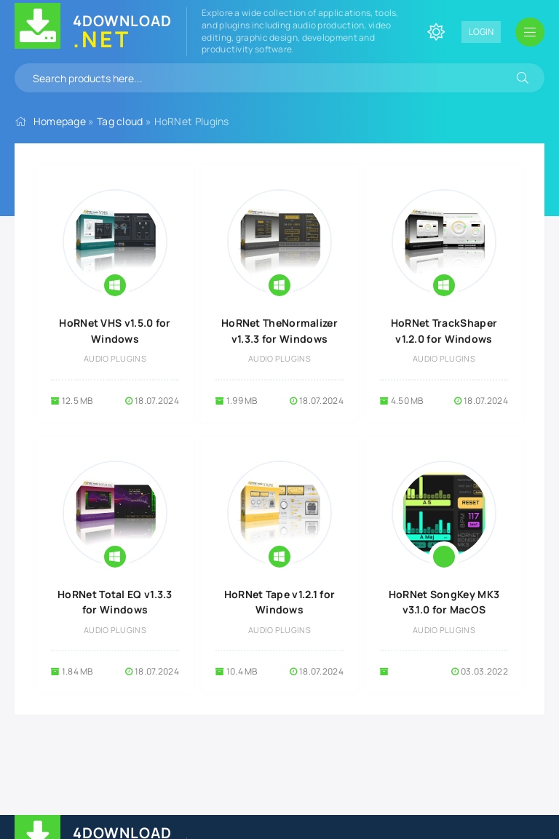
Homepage (59, 121)
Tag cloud (120, 121)
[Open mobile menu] (529, 32)
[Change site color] (436, 32)
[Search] (522, 77)
